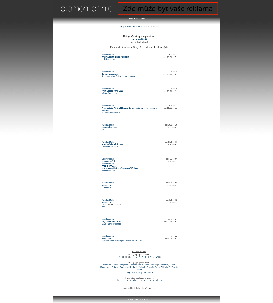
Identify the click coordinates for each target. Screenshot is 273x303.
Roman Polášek (108, 161)
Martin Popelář (108, 159)
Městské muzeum (109, 93)
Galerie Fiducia (108, 59)
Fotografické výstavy (129, 26)
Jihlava (154, 265)
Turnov (140, 269)
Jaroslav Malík (108, 54)
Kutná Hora (105, 267)
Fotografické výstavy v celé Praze (139, 273)
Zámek (105, 130)
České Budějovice (120, 265)
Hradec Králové (136, 265)
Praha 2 (141, 267)
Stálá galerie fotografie (111, 224)
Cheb (147, 265)
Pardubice (124, 267)
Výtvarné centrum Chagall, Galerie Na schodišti (122, 241)
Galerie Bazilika (108, 170)
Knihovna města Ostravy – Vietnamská (118, 76)
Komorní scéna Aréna (111, 112)
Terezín (175, 267)
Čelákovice (106, 265)
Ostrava (115, 267)
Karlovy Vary (163, 265)
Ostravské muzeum (110, 146)
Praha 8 (166, 267)
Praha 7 (158, 267)
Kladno (174, 265)
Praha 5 (150, 267)
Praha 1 (133, 267)
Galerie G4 (106, 187)
